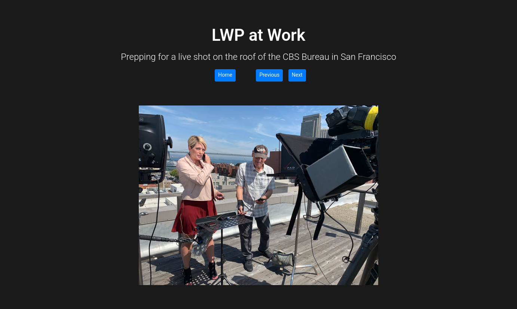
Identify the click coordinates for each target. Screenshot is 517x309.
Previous (269, 75)
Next (297, 75)
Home (225, 75)
